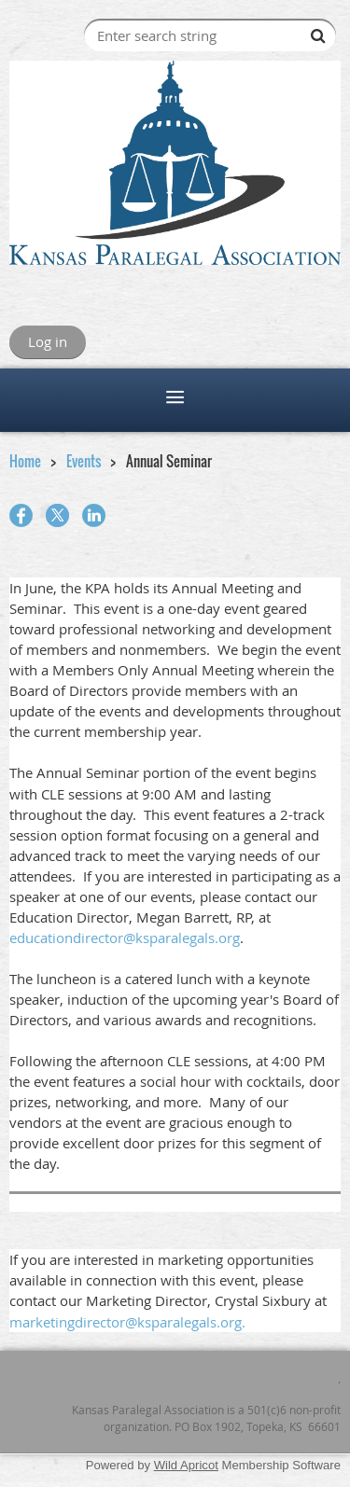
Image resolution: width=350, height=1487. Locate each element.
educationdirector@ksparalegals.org (124, 937)
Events (83, 461)
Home (25, 461)
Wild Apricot (186, 1465)
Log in (47, 341)
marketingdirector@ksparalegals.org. (127, 1322)
